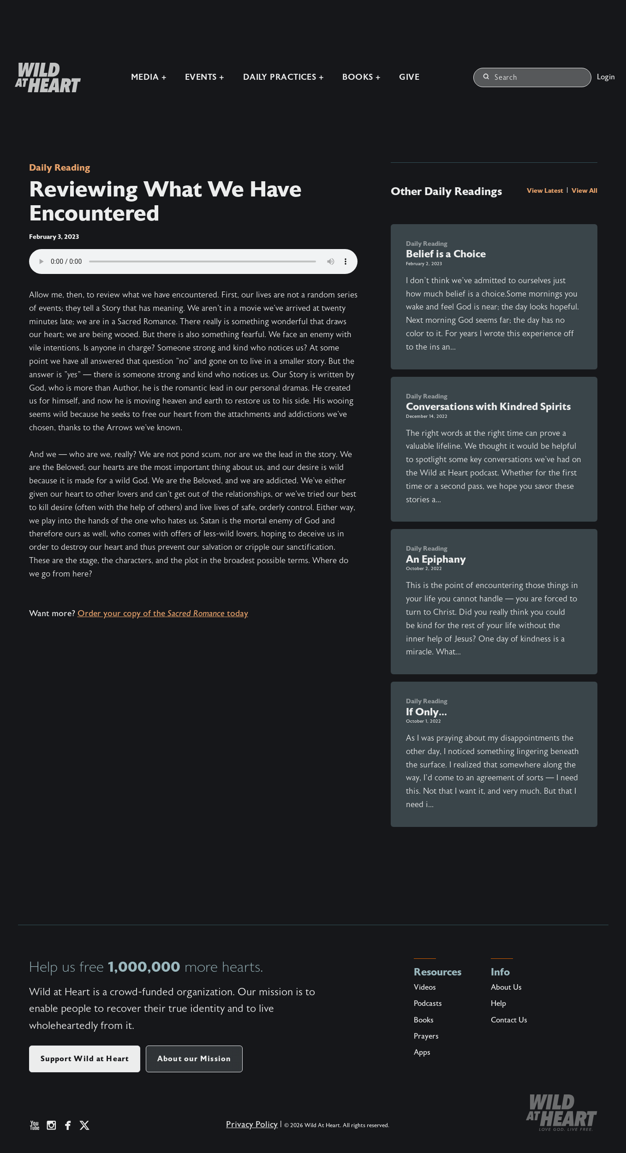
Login (606, 77)
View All (584, 190)
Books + (361, 77)
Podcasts (428, 1003)
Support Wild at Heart (85, 1058)
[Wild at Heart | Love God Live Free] (44, 77)
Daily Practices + (283, 77)
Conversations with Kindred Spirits (488, 406)
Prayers (426, 1036)
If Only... (426, 712)
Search (500, 77)
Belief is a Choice (446, 254)
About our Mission (194, 1058)
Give (409, 77)
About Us (506, 987)
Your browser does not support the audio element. (193, 261)
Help (498, 1003)
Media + (149, 77)
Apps (422, 1052)
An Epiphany (436, 559)
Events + (205, 77)
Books (424, 1020)
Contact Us (509, 1020)
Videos (425, 987)
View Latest (546, 190)
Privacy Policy (252, 1124)
